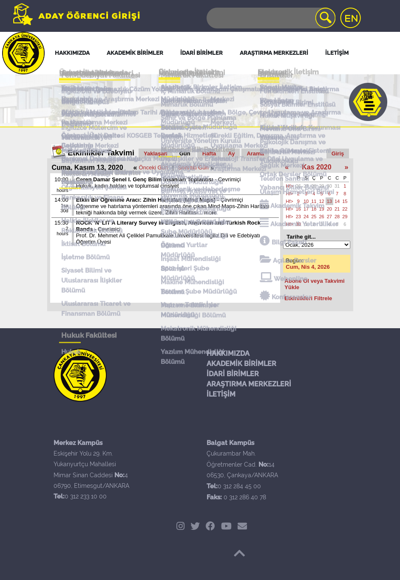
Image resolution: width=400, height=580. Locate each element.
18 (313, 208)
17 (306, 208)
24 (306, 216)
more (210, 212)
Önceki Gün (153, 167)
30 (329, 186)
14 (337, 201)
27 (306, 186)
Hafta (209, 153)
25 (313, 216)
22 (344, 208)
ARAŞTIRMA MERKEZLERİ (249, 384)
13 (329, 201)
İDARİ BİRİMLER (233, 374)
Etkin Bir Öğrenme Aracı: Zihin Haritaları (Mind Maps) (146, 200)
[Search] (270, 18)
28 (313, 186)
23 (298, 216)
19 (321, 208)
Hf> (289, 186)
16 (298, 208)
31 (337, 186)
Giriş (338, 153)
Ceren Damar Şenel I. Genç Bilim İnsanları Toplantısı (145, 179)
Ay (231, 153)
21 (337, 208)
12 (321, 201)
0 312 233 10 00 (86, 496)
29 (321, 186)
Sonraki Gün (193, 167)
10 (306, 201)
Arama (255, 153)
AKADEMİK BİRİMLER (241, 364)
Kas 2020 (316, 167)
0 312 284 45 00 (239, 486)
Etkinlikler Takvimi (101, 153)
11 (313, 201)
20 (329, 208)
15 (344, 201)
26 (298, 186)
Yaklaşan (155, 153)
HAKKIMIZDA (228, 353)
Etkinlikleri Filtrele (308, 298)
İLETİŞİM (221, 394)
